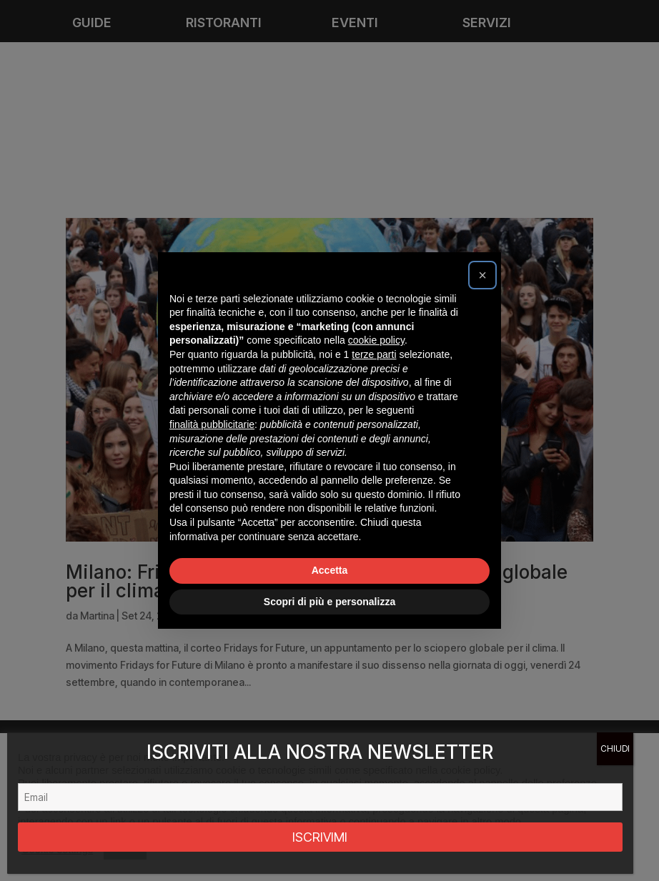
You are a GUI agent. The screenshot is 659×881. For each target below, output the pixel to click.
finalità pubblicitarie (211, 424)
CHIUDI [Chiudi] (615, 748)
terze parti (374, 354)
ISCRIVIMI (319, 837)
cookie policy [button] (376, 340)
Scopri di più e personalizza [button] (329, 601)
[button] (482, 275)
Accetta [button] (330, 570)
